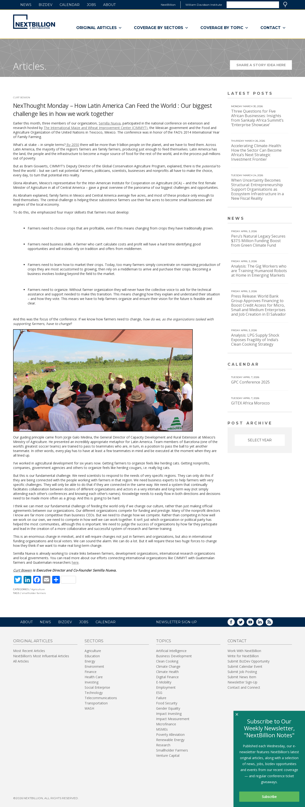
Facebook (234, 624)
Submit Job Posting (242, 671)
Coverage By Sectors (161, 28)
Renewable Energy (170, 739)
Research (163, 745)
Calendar (70, 5)
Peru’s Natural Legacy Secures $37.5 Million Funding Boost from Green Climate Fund (258, 241)
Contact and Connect (244, 687)
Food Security (166, 703)
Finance (91, 671)
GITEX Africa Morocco (250, 403)
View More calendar (276, 364)
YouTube (253, 624)
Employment (166, 687)
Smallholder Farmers (172, 750)
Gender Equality (168, 708)
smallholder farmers (34, 593)
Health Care (94, 677)
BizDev (45, 5)
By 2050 (72, 144)
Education (92, 656)
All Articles (21, 661)
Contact (273, 28)
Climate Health (167, 671)
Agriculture (38, 589)
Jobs (91, 5)
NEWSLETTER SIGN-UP (176, 622)
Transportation (96, 703)
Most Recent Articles (29, 650)
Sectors (94, 641)
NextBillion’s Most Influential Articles (41, 656)
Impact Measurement (172, 719)
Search (285, 4)
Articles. (29, 66)
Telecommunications (101, 698)
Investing (91, 682)
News (25, 5)
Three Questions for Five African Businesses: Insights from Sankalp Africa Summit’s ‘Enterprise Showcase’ (257, 118)
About (109, 5)
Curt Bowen (21, 97)
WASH (89, 708)
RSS (272, 624)
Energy (90, 661)
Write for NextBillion (243, 656)
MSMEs (162, 729)
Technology (94, 692)
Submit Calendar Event (245, 666)
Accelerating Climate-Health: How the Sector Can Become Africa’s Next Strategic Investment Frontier (256, 152)
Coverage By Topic (224, 28)
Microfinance (166, 724)
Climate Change (168, 666)
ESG (159, 692)
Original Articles (99, 28)
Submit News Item (242, 677)
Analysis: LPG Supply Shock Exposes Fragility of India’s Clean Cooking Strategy (255, 340)
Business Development (174, 656)
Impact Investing (169, 713)
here (75, 562)
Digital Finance (167, 677)
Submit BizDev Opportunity (248, 661)
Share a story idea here (264, 66)
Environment (94, 666)
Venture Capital (167, 755)
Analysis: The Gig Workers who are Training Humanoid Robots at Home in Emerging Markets (259, 271)
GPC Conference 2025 (250, 382)
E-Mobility (163, 682)
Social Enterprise (97, 687)
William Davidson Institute (203, 4)
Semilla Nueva (110, 123)
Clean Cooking (167, 661)
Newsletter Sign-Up (242, 682)
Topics (163, 641)
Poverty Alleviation (170, 734)
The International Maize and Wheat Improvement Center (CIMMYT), (96, 127)
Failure (161, 698)
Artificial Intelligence (171, 650)
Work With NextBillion (244, 650)
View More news (279, 218)
